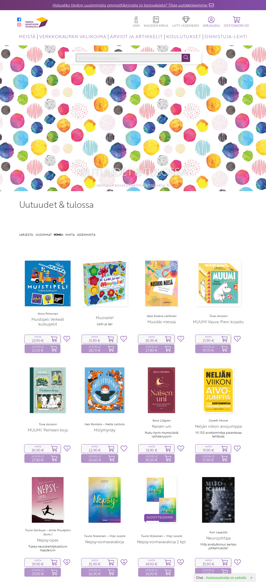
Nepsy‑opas (47, 512)
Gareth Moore (218, 393)
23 (167, 573)
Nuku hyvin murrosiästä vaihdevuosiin (161, 406)
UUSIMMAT (44, 207)
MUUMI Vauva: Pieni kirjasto (218, 294)
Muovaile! (105, 290)
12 (126, 573)
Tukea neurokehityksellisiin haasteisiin (47, 520)
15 (146, 573)
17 (158, 573)
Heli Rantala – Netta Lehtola (105, 397)
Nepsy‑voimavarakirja (104, 514)
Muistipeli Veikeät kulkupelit (47, 294)
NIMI (58, 207)
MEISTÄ (27, 36)
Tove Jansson (218, 288)
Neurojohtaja (218, 510)
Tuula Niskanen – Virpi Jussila (104, 508)
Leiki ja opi (105, 296)
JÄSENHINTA (86, 207)
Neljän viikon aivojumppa (218, 398)
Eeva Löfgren (161, 393)
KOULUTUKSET (183, 36)
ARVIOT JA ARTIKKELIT (136, 36)
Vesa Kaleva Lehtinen (161, 288)
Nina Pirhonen (48, 286)
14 (139, 573)
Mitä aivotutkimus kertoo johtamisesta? (218, 518)
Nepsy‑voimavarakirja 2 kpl (161, 514)
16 (152, 573)
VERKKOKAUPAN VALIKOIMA (72, 36)
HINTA (70, 207)
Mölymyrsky (104, 402)
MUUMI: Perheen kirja (48, 402)
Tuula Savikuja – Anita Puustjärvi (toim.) (48, 505)
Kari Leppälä (218, 505)
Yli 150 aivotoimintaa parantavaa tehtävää (218, 406)
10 (113, 573)
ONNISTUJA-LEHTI (226, 36)
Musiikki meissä (161, 294)
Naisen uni (161, 398)
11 (120, 573)
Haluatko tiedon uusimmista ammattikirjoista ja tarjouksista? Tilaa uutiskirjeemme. (130, 5)
